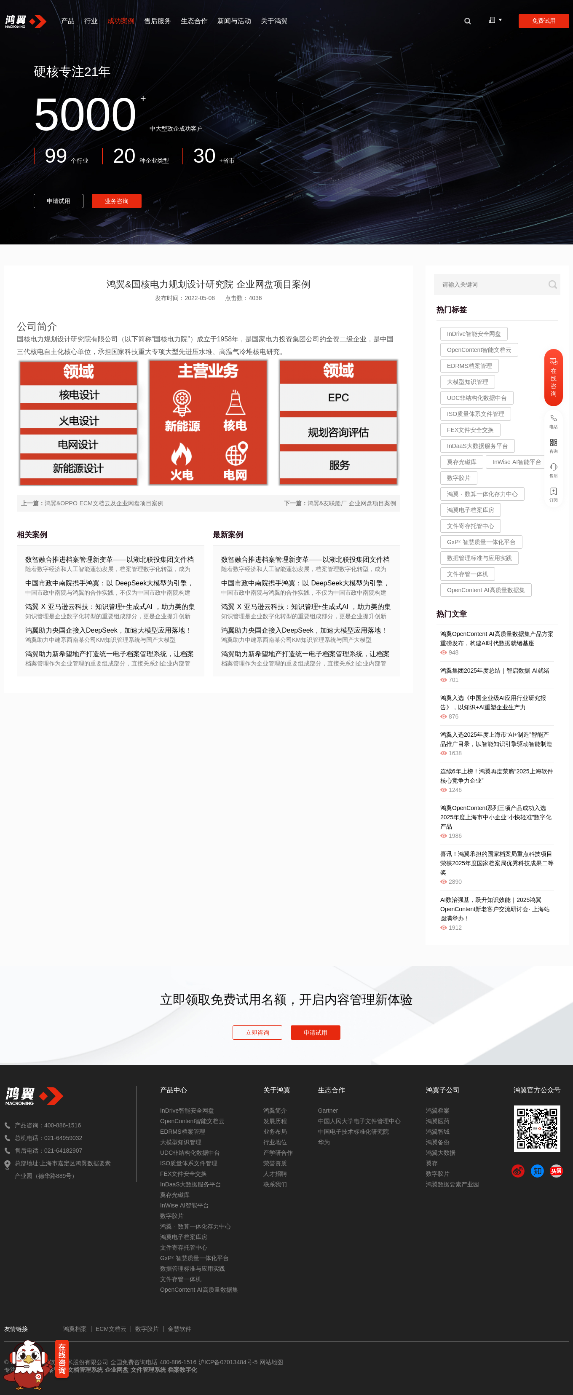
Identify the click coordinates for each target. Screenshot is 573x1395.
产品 (68, 20)
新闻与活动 (234, 20)
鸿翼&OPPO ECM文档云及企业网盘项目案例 (104, 503)
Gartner (328, 1110)
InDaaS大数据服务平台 (190, 1184)
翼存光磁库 (175, 1194)
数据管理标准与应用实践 (479, 558)
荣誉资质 (275, 1163)
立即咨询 (257, 1032)
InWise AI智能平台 (184, 1205)
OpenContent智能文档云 (479, 349)
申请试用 (58, 201)
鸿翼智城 (438, 1131)
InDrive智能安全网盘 (474, 333)
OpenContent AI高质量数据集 (486, 590)
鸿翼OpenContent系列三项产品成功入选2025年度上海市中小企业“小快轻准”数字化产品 (496, 817)
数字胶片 (172, 1216)
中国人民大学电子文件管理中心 (359, 1121)
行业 (91, 20)
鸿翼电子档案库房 (470, 510)
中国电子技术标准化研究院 (353, 1131)
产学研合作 (278, 1152)
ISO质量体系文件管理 (188, 1163)
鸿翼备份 (438, 1142)
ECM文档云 (111, 1328)
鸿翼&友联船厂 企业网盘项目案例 (352, 503)
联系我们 (275, 1184)
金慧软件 (179, 1328)
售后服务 (157, 20)
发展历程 (275, 1121)
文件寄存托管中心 (470, 526)
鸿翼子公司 (443, 1090)
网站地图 (271, 1362)
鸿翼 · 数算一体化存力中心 (482, 494)
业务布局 (275, 1131)
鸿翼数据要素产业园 (452, 1184)
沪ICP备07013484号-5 (226, 1362)
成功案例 (120, 20)
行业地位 (275, 1142)
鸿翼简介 (275, 1110)
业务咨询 (117, 201)
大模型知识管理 (467, 381)
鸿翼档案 (438, 1110)
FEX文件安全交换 (183, 1173)
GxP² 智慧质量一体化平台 (481, 542)
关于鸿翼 (274, 20)
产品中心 (173, 1090)
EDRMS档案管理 (469, 365)
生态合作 (194, 20)
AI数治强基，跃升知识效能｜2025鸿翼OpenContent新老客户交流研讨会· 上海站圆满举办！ (495, 909)
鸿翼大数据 (440, 1152)
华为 (324, 1142)
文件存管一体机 (467, 574)
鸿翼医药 (438, 1121)
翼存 (432, 1163)
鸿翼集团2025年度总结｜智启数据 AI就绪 (494, 670)
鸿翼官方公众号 (537, 1090)
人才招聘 (275, 1173)
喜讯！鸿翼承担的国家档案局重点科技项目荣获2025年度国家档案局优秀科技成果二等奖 (497, 863)
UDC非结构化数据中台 (477, 397)
